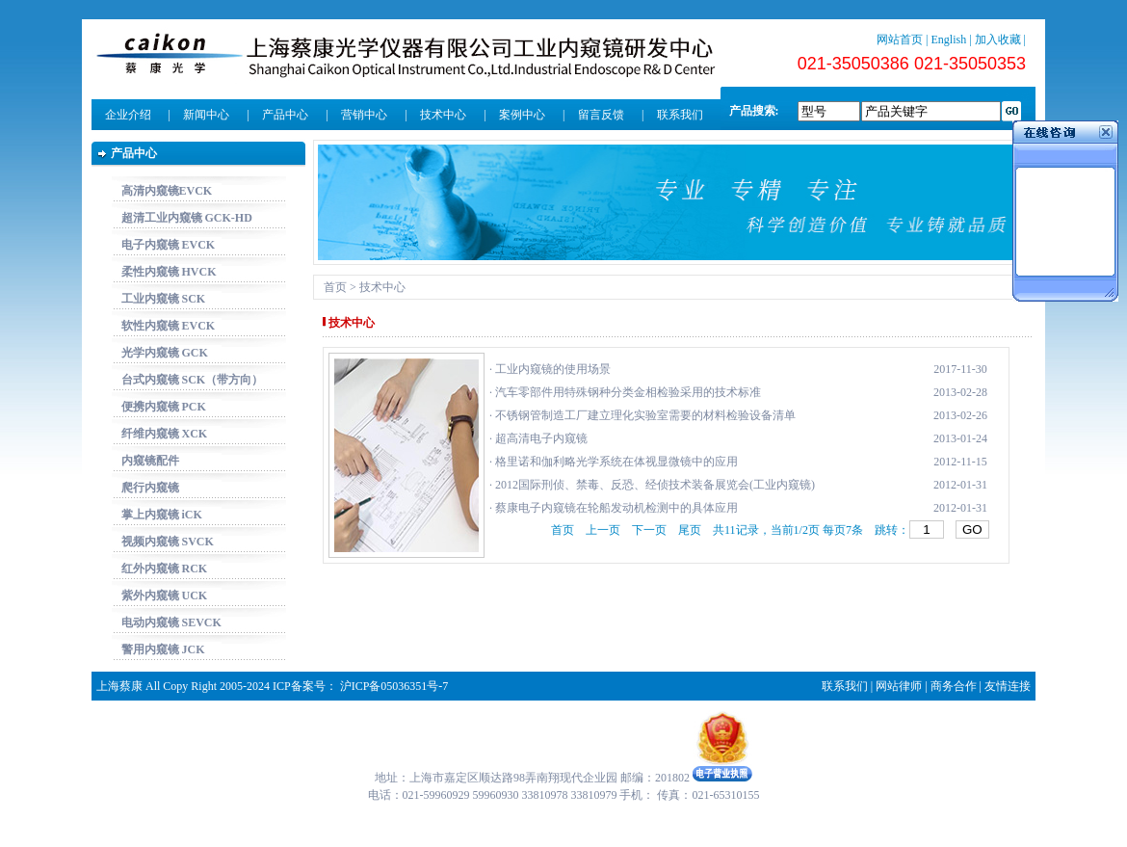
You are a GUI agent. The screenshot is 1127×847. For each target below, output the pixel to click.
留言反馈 (601, 114)
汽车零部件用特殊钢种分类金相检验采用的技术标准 (628, 392)
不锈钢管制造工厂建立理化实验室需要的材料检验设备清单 (645, 415)
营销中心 (364, 114)
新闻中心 (206, 114)
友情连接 (1007, 686)
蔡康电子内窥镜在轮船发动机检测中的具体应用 (616, 508)
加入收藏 (998, 39)
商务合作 (953, 686)
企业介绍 (128, 114)
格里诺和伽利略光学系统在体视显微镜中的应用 (616, 461)
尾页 (689, 530)
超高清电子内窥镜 (541, 438)
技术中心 (443, 114)
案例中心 (522, 114)
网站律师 (899, 686)
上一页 (603, 530)
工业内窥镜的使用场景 (553, 369)
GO (972, 529)
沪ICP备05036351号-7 (394, 686)
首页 (335, 287)
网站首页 (900, 39)
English (949, 39)
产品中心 (285, 114)
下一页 (649, 530)
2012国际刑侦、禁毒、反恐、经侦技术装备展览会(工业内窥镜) (655, 484)
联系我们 (680, 114)
